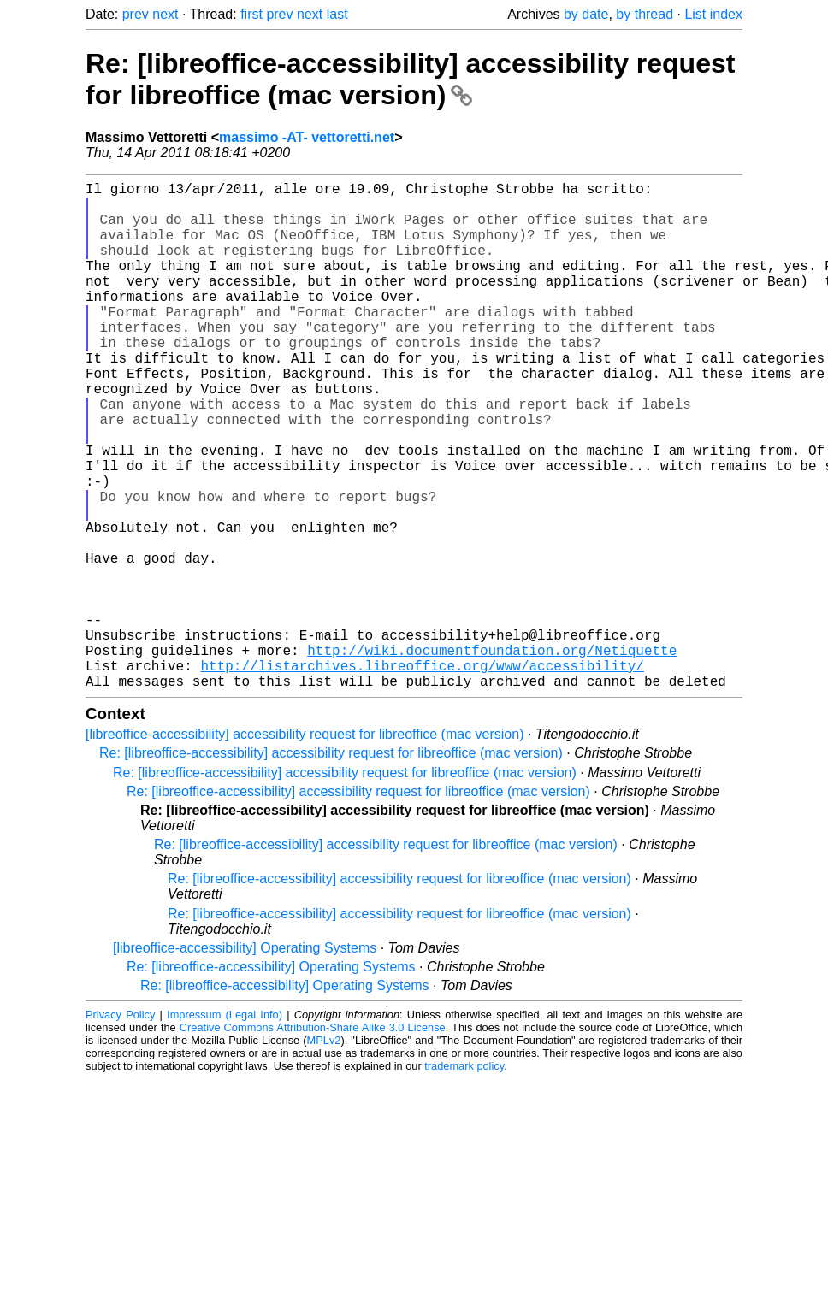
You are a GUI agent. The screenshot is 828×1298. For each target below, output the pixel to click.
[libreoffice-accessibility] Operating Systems (244, 1060)
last (337, 14)
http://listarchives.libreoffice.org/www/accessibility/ (421, 774)
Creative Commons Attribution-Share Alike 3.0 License (313, 1140)
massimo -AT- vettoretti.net (306, 137)
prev (135, 14)
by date (586, 14)
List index (713, 14)
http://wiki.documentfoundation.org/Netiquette (492, 755)
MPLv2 (324, 1153)
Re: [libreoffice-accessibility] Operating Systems (271, 1079)
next (165, 14)
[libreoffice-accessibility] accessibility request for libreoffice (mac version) (304, 847)
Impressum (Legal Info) (224, 1127)
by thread (644, 14)
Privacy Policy (120, 1127)
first (251, 14)
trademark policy (464, 1178)
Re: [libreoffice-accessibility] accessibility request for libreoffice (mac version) (410, 79)
